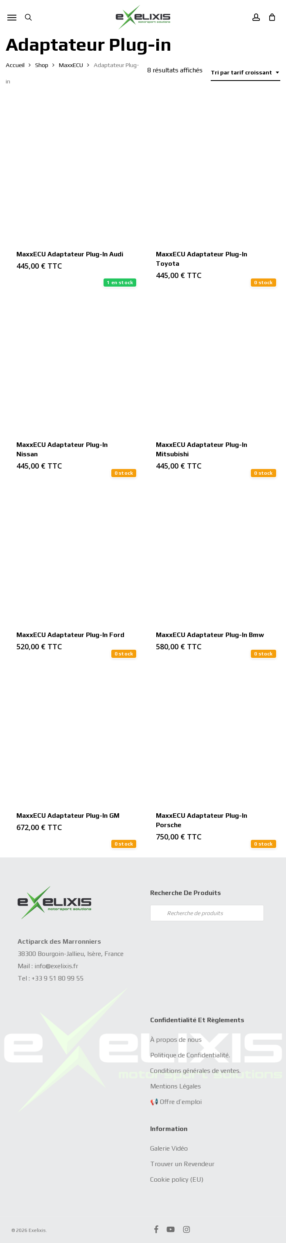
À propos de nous (176, 1039)
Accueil (15, 64)
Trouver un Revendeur (182, 1164)
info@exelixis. (53, 966)
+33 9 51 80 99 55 (57, 978)
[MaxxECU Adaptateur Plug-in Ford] (73, 553)
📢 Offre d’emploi (176, 1102)
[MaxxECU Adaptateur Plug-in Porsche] (212, 734)
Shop (41, 64)
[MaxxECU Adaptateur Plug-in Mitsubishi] (212, 362)
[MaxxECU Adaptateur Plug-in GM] (73, 734)
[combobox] (245, 72)
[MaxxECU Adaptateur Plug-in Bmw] (212, 553)
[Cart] (269, 17)
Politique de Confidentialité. (190, 1055)
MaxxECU (71, 64)
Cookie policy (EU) (176, 1179)
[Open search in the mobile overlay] (207, 913)
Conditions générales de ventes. (195, 1071)
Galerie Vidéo (169, 1148)
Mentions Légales (175, 1086)
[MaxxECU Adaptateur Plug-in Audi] (73, 172)
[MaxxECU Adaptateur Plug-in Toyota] (212, 172)
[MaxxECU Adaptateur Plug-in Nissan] (73, 362)
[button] (11, 17)
